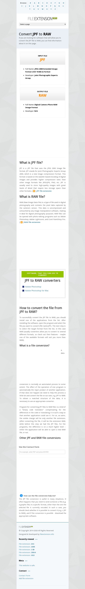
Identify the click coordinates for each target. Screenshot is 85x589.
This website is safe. (27, 565)
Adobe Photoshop (33, 287)
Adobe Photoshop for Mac (37, 290)
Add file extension (26, 578)
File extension (26, 544)
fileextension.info (47, 534)
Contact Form (24, 576)
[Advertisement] (52, 136)
